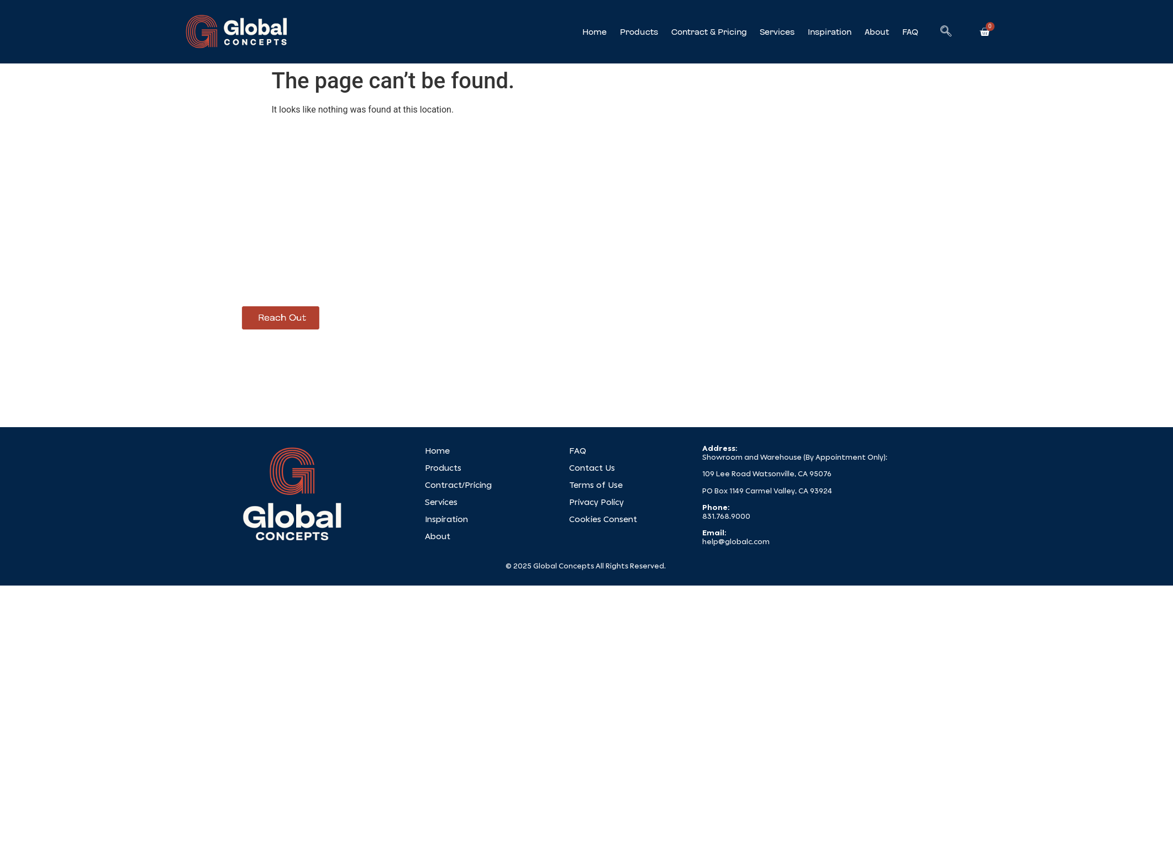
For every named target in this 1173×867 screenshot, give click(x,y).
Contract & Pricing (708, 32)
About (877, 32)
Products (639, 32)
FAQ (910, 32)
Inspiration (829, 32)
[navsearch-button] (946, 32)
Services (777, 32)
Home (594, 32)
